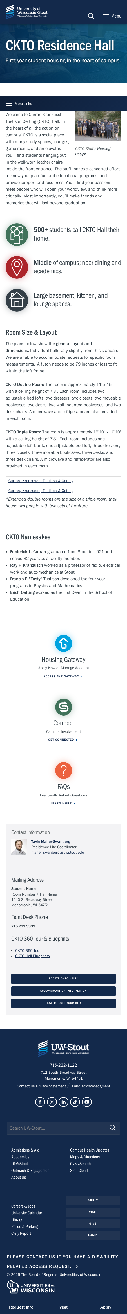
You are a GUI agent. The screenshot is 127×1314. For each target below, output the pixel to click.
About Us (18, 1177)
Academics (20, 1157)
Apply (93, 1200)
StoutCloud (79, 1170)
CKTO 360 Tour (28, 950)
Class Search (80, 1163)
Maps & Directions (85, 1157)
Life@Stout (19, 1163)
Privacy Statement (51, 1086)
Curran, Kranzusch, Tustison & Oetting (40, 481)
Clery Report (21, 1233)
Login (93, 1235)
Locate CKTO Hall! (63, 978)
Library (16, 1219)
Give (93, 1223)
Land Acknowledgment (90, 1086)
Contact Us (26, 1086)
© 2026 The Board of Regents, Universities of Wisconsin (54, 1274)
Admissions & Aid (25, 1150)
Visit (93, 1212)
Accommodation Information (63, 991)
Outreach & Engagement (30, 1170)
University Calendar (26, 1213)
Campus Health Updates (89, 1150)
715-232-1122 (63, 1065)
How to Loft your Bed (63, 1003)
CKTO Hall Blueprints (32, 956)
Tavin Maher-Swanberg (50, 842)
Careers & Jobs (23, 1206)
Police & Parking (24, 1226)
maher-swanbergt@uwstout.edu (57, 852)
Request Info (21, 1307)
